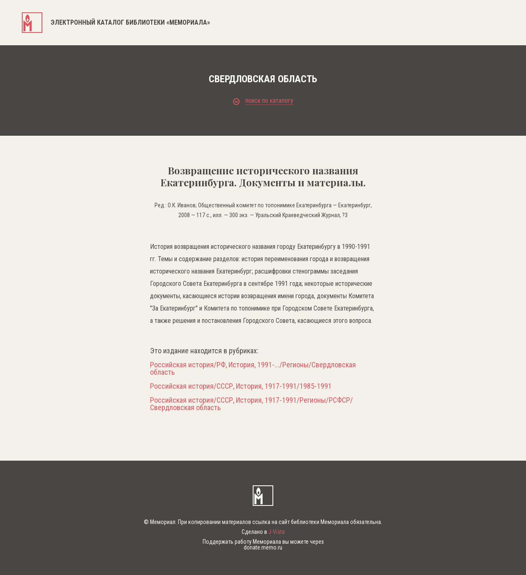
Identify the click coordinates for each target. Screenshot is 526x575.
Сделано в (263, 532)
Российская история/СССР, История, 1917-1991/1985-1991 (241, 386)
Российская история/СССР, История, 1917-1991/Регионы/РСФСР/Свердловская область (251, 403)
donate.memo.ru (263, 547)
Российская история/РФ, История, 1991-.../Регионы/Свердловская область (253, 368)
